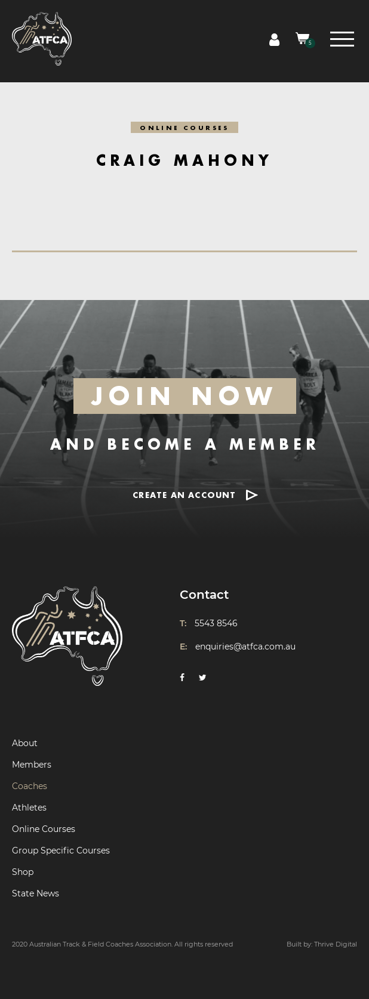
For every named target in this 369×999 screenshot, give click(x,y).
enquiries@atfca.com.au (245, 646)
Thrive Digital (335, 944)
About (25, 743)
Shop (22, 872)
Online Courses (43, 829)
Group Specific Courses (61, 850)
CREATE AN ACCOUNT (184, 495)
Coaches (29, 786)
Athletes (29, 807)
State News (35, 893)
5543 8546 (216, 623)
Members (31, 764)
